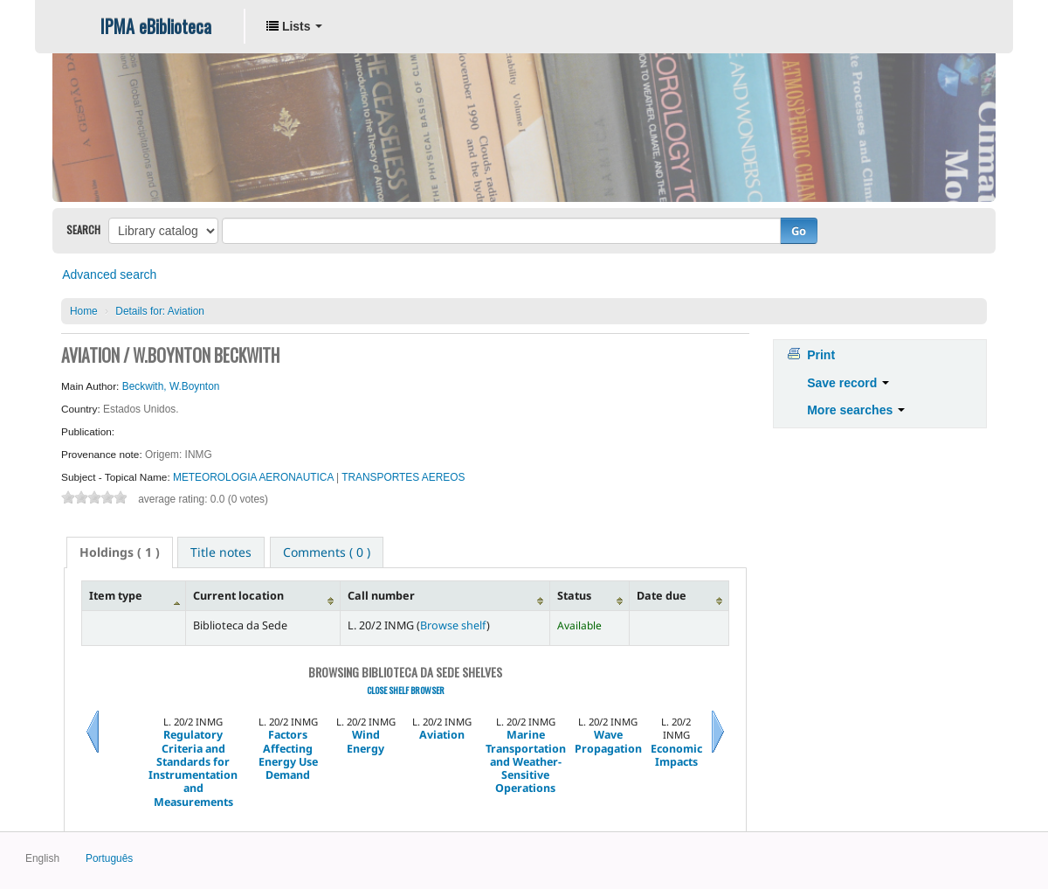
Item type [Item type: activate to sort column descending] (115, 595)
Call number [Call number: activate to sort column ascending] (381, 595)
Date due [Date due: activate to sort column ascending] (661, 595)
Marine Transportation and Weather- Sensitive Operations (526, 761)
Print (821, 355)
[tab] (119, 552)
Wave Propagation (608, 741)
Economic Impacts (676, 755)
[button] (294, 26)
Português (109, 858)
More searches (856, 410)
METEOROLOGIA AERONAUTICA (254, 477)
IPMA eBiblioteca (155, 26)
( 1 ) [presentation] (119, 552)
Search (83, 229)
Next (718, 753)
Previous (93, 753)
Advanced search (109, 274)
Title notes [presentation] (221, 552)
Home (84, 311)
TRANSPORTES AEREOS (403, 477)
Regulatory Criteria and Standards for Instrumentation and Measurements (193, 768)
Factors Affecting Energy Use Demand (288, 754)
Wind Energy (365, 741)
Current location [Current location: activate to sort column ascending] (238, 595)
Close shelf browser (406, 690)
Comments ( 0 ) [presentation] (326, 552)
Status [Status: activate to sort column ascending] (574, 595)
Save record (848, 383)
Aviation (159, 311)
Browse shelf (453, 625)
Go (798, 231)
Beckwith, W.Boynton (171, 386)
